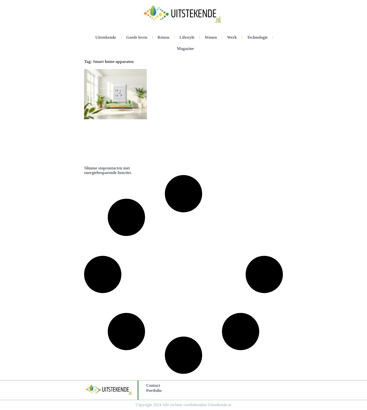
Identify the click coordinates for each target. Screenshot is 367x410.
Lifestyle (186, 37)
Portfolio (154, 390)
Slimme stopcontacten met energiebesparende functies (107, 170)
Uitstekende (105, 37)
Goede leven (136, 37)
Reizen (163, 37)
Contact (153, 385)
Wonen (211, 37)
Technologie (257, 37)
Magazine (185, 48)
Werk (232, 37)
